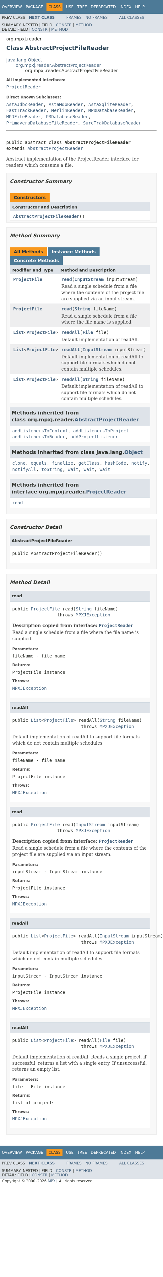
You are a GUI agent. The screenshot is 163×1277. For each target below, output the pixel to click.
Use (69, 7)
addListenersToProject (101, 430)
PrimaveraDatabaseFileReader (42, 122)
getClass (89, 463)
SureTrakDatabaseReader (112, 122)
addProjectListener (94, 436)
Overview (12, 7)
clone (18, 463)
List (18, 332)
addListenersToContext (40, 430)
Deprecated (103, 7)
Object (133, 452)
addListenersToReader (38, 436)
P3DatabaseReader (67, 116)
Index (126, 7)
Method (83, 25)
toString (51, 469)
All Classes (131, 17)
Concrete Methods (36, 260)
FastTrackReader (26, 110)
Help (140, 7)
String (82, 308)
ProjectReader (23, 86)
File (88, 332)
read (66, 279)
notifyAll (24, 469)
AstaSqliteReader (109, 104)
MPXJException (93, 614)
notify (139, 463)
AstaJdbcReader (24, 104)
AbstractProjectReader (55, 148)
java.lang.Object (24, 59)
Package (34, 7)
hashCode (115, 463)
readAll (70, 332)
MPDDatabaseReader (110, 110)
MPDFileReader (23, 116)
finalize (62, 463)
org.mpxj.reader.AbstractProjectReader (58, 65)
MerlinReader (67, 110)
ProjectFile (27, 279)
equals (39, 463)
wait (73, 469)
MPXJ (52, 1181)
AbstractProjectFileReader (46, 216)
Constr (64, 25)
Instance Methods (73, 251)
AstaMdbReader (66, 104)
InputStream (89, 279)
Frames (74, 17)
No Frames (96, 17)
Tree (82, 7)
